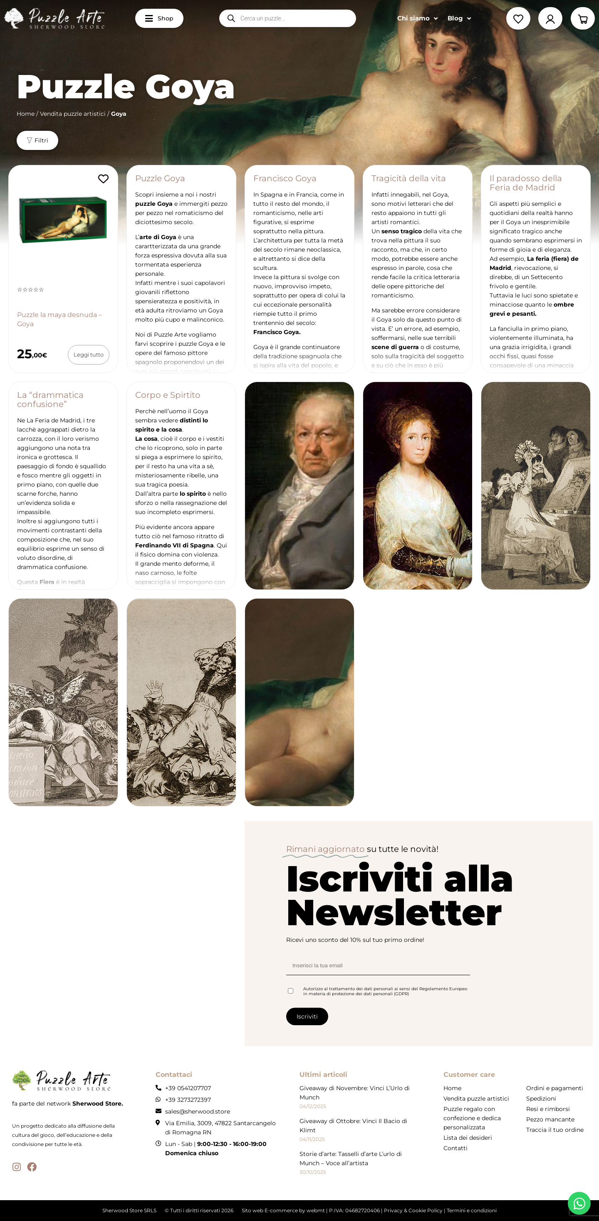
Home (26, 113)
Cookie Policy (425, 1210)
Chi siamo (417, 18)
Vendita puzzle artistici (73, 113)
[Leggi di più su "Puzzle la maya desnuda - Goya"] (88, 355)
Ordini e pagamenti (554, 1088)
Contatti (455, 1148)
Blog (459, 18)
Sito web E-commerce (270, 1210)
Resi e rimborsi (548, 1109)
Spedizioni (541, 1098)
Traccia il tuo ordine (555, 1130)
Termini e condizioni (472, 1210)
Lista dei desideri (467, 1137)
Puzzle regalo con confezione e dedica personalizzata (472, 1118)
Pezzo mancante (550, 1119)
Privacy (393, 1210)
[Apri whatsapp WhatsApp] (579, 1203)
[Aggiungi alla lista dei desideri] (103, 179)
